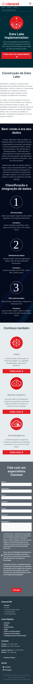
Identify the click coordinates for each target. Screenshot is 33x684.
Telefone (4, 502)
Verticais (7, 623)
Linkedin (8, 667)
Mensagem (5, 522)
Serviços (9, 7)
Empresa (4, 515)
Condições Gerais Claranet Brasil (15, 635)
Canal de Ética (8, 627)
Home (3, 7)
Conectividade (10, 612)
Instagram (8, 670)
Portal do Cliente (9, 657)
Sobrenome (5, 488)
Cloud (7, 607)
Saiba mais (15, 371)
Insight (6, 625)
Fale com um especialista (16, 54)
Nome (3, 482)
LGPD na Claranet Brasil (12, 631)
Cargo (3, 508)
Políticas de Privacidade (12, 633)
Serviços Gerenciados (12, 609)
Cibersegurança (10, 614)
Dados (15, 7)
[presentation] (14, 582)
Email (3, 495)
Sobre (6, 629)
